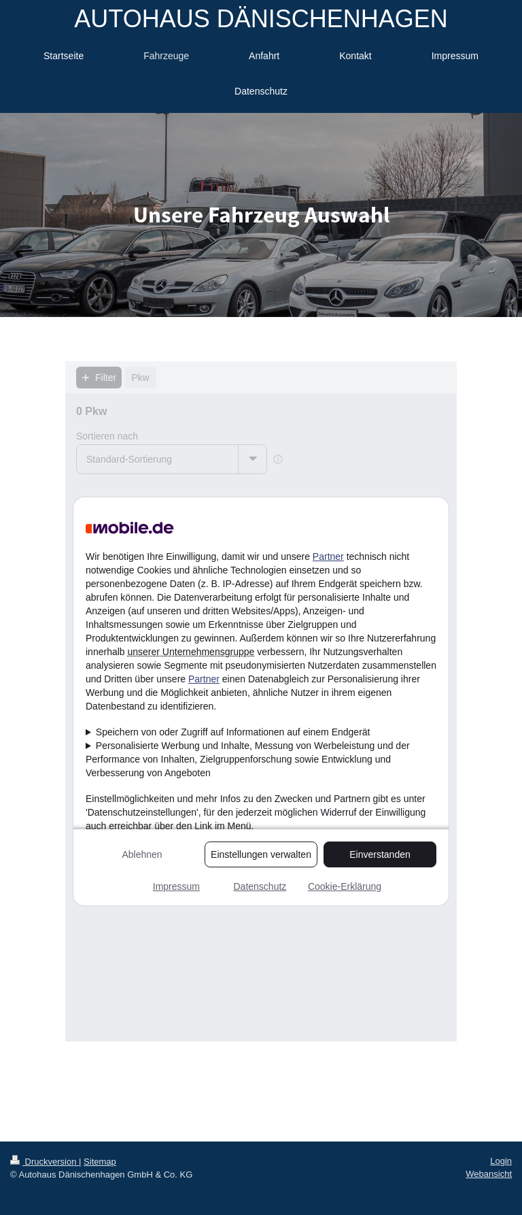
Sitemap (100, 1161)
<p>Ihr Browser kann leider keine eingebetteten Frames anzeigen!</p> (261, 701)
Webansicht (489, 1174)
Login (501, 1161)
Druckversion (44, 1161)
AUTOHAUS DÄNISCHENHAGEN (260, 19)
